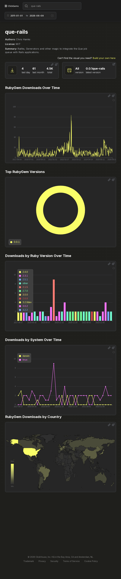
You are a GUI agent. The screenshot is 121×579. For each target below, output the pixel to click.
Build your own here (104, 58)
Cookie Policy (91, 561)
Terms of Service (71, 561)
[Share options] (52, 64)
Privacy (42, 561)
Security (54, 561)
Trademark (28, 561)
